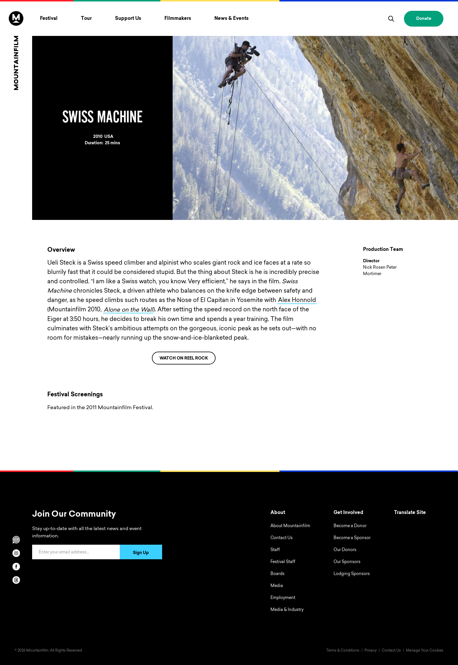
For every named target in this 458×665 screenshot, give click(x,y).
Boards (277, 574)
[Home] (16, 50)
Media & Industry (286, 610)
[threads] (16, 579)
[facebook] (16, 566)
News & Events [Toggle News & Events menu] (231, 18)
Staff (275, 550)
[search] (391, 19)
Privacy (371, 650)
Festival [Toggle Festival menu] (49, 18)
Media (276, 586)
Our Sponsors (347, 562)
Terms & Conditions (342, 650)
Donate (423, 19)
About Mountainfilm (290, 526)
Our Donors (345, 550)
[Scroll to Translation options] (16, 539)
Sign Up (141, 553)
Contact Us (281, 538)
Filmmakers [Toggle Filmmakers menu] (177, 18)
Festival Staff (282, 562)
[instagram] (16, 552)
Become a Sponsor (352, 538)
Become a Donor (350, 526)
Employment (282, 598)
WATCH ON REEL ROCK (183, 358)
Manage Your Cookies (424, 650)
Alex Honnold (297, 300)
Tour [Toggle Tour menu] (86, 18)
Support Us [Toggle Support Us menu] (128, 18)
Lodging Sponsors (352, 574)
